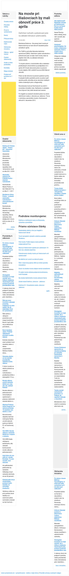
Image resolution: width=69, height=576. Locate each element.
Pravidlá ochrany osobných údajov (50, 573)
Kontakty (7, 68)
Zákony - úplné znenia (8, 53)
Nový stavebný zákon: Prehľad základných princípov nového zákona (8, 333)
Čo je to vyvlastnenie (8, 31)
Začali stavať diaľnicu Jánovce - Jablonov (32, 281)
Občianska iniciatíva (7, 48)
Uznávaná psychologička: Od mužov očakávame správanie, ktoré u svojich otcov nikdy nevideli (60, 49)
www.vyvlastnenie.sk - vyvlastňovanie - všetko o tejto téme (20, 573)
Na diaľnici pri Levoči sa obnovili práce (31, 259)
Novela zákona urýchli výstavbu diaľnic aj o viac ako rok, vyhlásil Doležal (8, 384)
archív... (64, 410)
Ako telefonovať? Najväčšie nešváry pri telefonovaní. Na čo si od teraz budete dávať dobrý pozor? (60, 25)
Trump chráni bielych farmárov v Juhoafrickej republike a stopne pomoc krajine (60, 191)
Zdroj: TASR (47, 40)
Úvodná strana (8, 21)
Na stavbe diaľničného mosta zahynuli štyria (33, 278)
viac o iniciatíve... (61, 565)
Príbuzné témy (8, 38)
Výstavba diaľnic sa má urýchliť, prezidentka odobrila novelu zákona (8, 360)
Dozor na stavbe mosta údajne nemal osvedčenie (34, 268)
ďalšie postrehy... (61, 73)
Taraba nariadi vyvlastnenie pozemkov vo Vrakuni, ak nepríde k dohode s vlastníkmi (59, 394)
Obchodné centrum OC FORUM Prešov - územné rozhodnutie (8, 178)
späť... (48, 291)
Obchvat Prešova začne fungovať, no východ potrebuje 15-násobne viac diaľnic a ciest (9, 408)
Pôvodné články (7, 26)
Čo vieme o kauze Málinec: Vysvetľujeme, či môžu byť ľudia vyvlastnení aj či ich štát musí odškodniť (8, 248)
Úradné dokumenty (7, 58)
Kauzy (6, 35)
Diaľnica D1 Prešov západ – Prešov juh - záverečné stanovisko (9, 148)
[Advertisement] (34, 158)
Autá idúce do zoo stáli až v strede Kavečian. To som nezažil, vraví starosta (8, 459)
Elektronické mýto (8, 43)
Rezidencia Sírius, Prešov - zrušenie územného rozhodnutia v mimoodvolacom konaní (8, 199)
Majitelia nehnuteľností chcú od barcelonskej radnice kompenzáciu (58, 277)
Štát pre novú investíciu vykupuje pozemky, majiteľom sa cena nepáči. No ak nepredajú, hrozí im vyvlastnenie (9, 306)
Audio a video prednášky (8, 63)
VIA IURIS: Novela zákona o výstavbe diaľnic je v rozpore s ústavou (9, 433)
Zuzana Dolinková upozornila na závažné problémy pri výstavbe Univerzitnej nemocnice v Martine (60, 353)
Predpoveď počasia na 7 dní (8, 76)
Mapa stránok (8, 71)
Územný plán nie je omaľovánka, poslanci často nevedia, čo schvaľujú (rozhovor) (9, 484)
